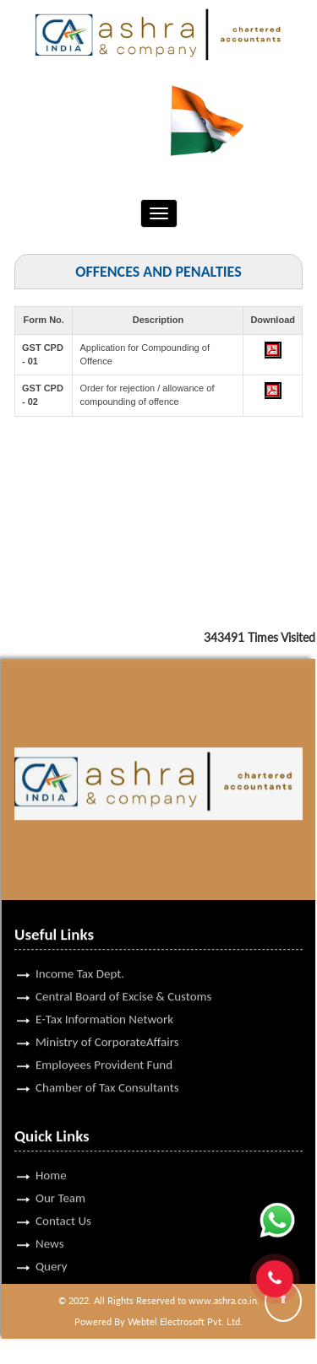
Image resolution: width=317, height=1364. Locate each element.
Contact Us (63, 1198)
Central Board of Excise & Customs (123, 974)
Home (51, 1153)
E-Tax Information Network (104, 997)
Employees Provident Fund (104, 1042)
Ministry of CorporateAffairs (107, 1019)
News (50, 1221)
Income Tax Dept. (80, 951)
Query (52, 1244)
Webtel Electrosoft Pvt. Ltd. (185, 1321)
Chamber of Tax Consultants (107, 1065)
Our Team (60, 1175)
